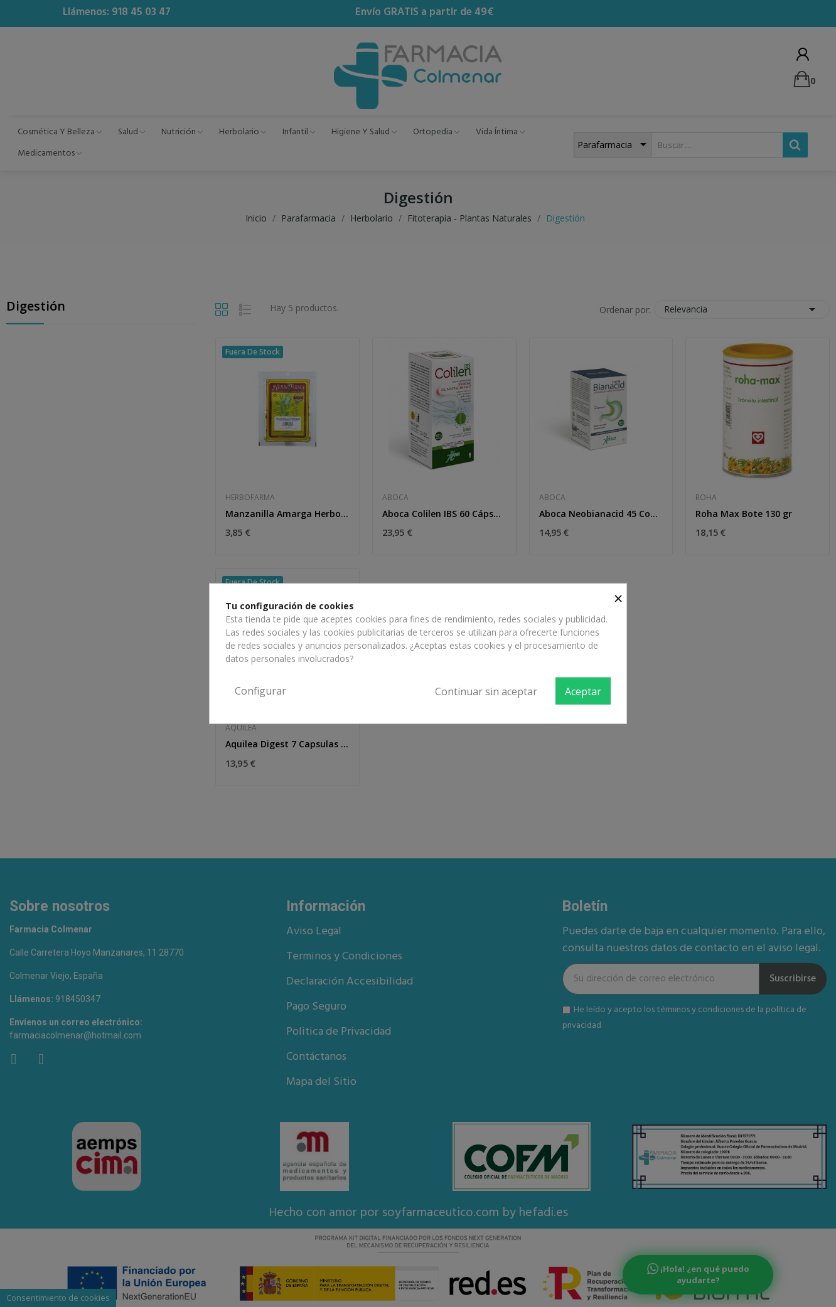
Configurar (260, 690)
